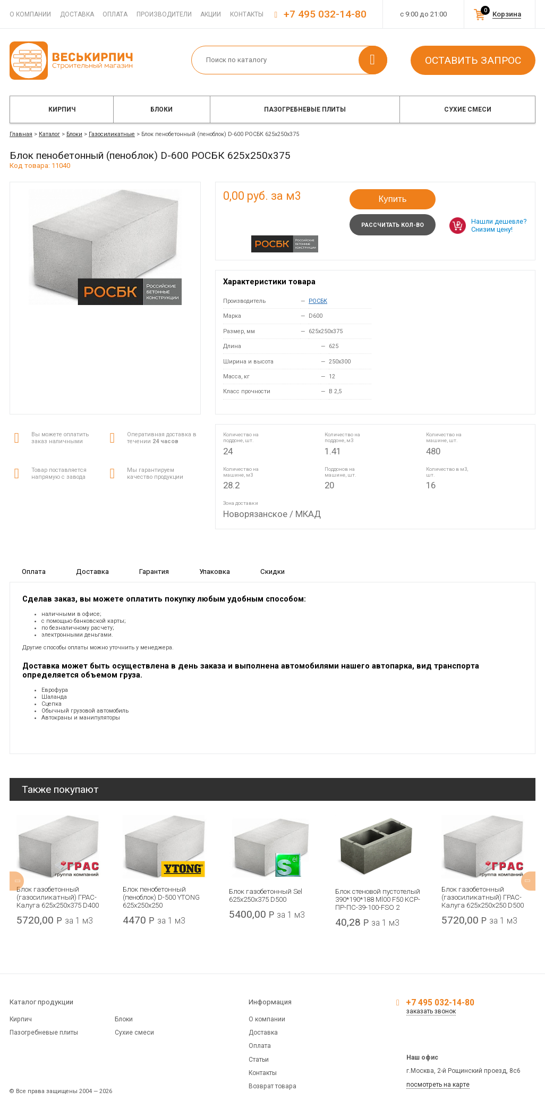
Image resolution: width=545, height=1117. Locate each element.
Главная (21, 134)
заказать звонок (431, 1011)
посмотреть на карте (438, 1084)
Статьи (259, 1059)
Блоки (161, 109)
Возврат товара (272, 1086)
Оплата (115, 14)
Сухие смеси (467, 109)
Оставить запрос (473, 60)
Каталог (49, 134)
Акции (210, 14)
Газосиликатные (112, 134)
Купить (392, 199)
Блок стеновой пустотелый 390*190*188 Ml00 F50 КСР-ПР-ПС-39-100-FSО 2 (377, 899)
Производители (164, 14)
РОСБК (318, 301)
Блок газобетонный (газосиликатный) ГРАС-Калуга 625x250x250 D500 (482, 897)
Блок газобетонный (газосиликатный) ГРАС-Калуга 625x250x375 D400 (57, 897)
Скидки (272, 572)
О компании (30, 14)
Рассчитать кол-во (392, 225)
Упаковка (214, 572)
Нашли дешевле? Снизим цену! (498, 225)
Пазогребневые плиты (305, 109)
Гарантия (154, 572)
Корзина (506, 14)
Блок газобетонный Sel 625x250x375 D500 (265, 895)
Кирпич (61, 109)
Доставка (77, 14)
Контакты (246, 14)
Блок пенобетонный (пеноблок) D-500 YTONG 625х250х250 (161, 897)
